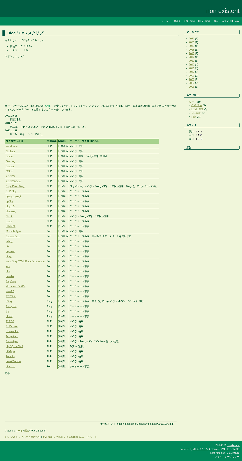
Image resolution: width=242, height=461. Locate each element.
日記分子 (11, 296)
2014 (191, 57)
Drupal (9, 156)
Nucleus (10, 151)
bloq (8, 271)
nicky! (9, 256)
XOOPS (10, 176)
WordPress (12, 146)
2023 (191, 38)
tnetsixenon (233, 445)
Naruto (9, 216)
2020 (191, 42)
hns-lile (10, 276)
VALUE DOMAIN (230, 449)
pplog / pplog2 (13, 196)
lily (7, 311)
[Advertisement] (91, 80)
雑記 (216, 21)
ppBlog (10, 201)
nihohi (9, 316)
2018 (191, 49)
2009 (191, 75)
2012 (191, 64)
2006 (191, 86)
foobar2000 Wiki (231, 21)
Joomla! (10, 166)
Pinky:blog (11, 306)
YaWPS (10, 291)
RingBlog (11, 281)
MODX (9, 171)
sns (8, 266)
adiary (9, 241)
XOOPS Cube (13, 181)
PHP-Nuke (12, 326)
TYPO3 (10, 321)
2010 (191, 72)
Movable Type (13, 231)
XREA (212, 449)
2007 (191, 83)
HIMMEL (10, 226)
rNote (9, 221)
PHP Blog (11, 191)
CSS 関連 (189, 21)
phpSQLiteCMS (14, 346)
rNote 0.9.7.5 (200, 449)
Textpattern (12, 336)
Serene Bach (13, 236)
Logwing (10, 251)
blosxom (10, 366)
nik (7, 246)
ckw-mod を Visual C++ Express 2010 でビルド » (70, 437)
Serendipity (12, 341)
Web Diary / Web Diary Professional (25, 261)
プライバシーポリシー (227, 456)
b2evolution (12, 331)
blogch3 (10, 206)
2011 (191, 68)
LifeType (10, 351)
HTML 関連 (204, 21)
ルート (19, 430)
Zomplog (10, 356)
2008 (191, 79)
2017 (191, 53)
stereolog (11, 211)
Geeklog (10, 161)
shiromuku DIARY (15, 286)
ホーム (164, 21)
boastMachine (13, 361)
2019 (191, 46)
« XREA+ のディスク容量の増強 (23, 437)
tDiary (9, 301)
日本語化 (176, 21)
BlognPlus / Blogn (15, 186)
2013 (191, 60)
